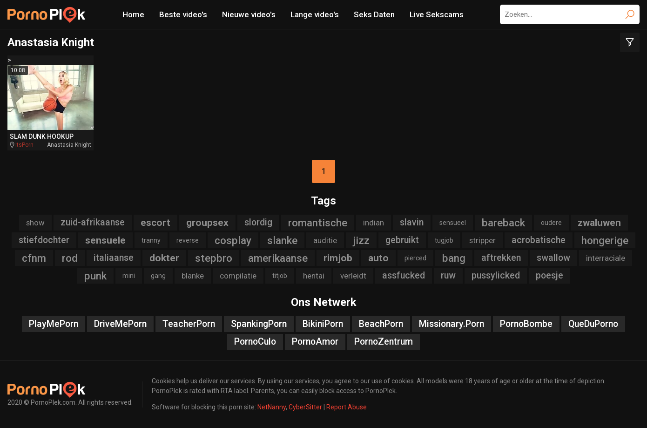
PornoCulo (255, 341)
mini (128, 275)
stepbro (213, 258)
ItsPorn (24, 145)
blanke (193, 275)
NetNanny (271, 407)
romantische (317, 223)
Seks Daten (374, 14)
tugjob (444, 240)
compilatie (238, 275)
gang (158, 275)
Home (133, 14)
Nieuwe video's (249, 14)
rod (70, 258)
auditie (325, 240)
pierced (415, 258)
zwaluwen (599, 222)
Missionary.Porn (451, 324)
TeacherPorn (188, 324)
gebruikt (402, 240)
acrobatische (539, 240)
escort (155, 222)
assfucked (403, 275)
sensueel (452, 222)
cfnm (34, 258)
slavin (412, 222)
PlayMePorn (53, 324)
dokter (164, 258)
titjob (279, 275)
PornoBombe (526, 324)
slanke (282, 240)
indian (373, 222)
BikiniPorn (323, 324)
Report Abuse (346, 407)
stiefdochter (44, 240)
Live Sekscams (437, 14)
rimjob (338, 258)
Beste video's (183, 14)
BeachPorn (381, 324)
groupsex (207, 222)
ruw (448, 275)
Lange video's (314, 14)
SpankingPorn (259, 324)
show (35, 222)
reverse (187, 240)
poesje (549, 275)
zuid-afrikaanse (93, 222)
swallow (553, 257)
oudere (551, 222)
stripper (482, 240)
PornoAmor (315, 341)
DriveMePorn (120, 324)
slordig (258, 222)
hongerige (604, 240)
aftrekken (501, 257)
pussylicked (496, 275)
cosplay (233, 240)
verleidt (353, 275)
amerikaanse (278, 258)
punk (95, 276)
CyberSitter (305, 407)
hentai (313, 275)
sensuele (105, 240)
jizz (361, 240)
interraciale (605, 258)
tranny (151, 240)
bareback (503, 223)
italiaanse (114, 257)
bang (453, 258)
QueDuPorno (593, 324)
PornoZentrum (383, 341)
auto (378, 258)
